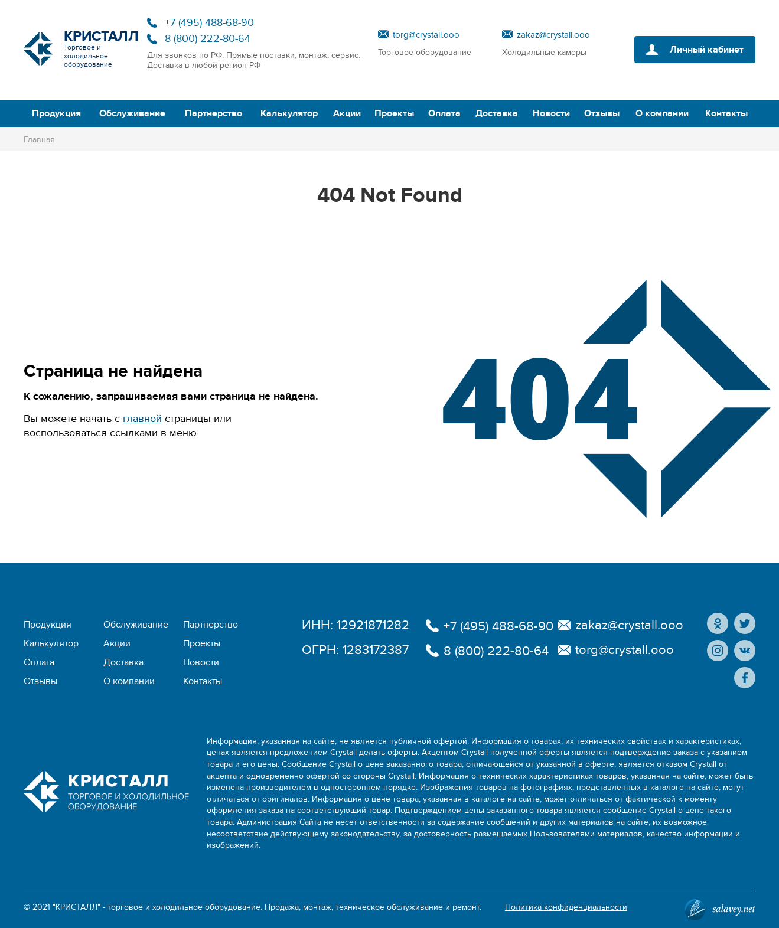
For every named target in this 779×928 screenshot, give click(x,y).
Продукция (56, 113)
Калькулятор (289, 113)
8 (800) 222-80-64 (207, 38)
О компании (662, 113)
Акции (347, 113)
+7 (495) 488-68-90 (209, 23)
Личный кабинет (707, 49)
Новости (551, 113)
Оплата (444, 113)
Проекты (394, 113)
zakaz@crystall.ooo (553, 35)
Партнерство (213, 113)
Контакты (726, 113)
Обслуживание (132, 113)
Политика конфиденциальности (566, 907)
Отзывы (602, 113)
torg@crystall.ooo (426, 35)
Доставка (496, 113)
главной (142, 419)
